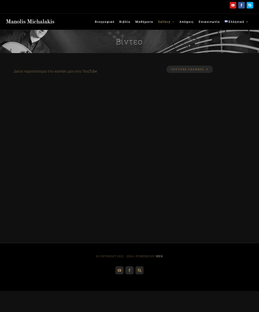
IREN (159, 256)
